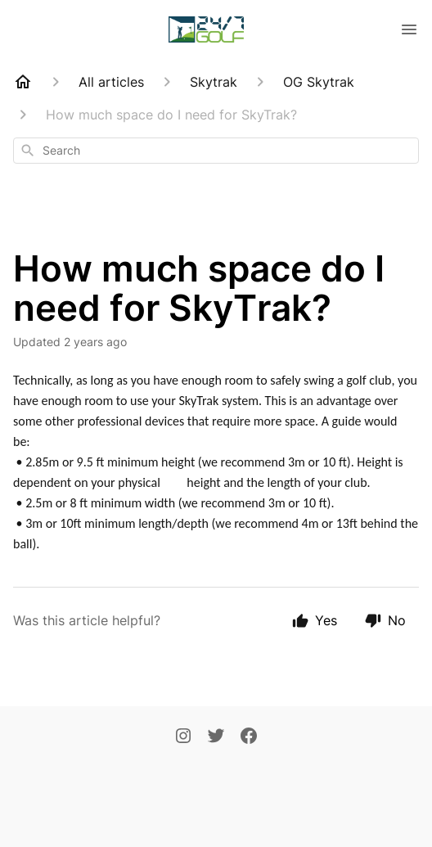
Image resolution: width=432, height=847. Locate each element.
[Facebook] (249, 737)
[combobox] (216, 150)
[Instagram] (183, 737)
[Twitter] (216, 737)
